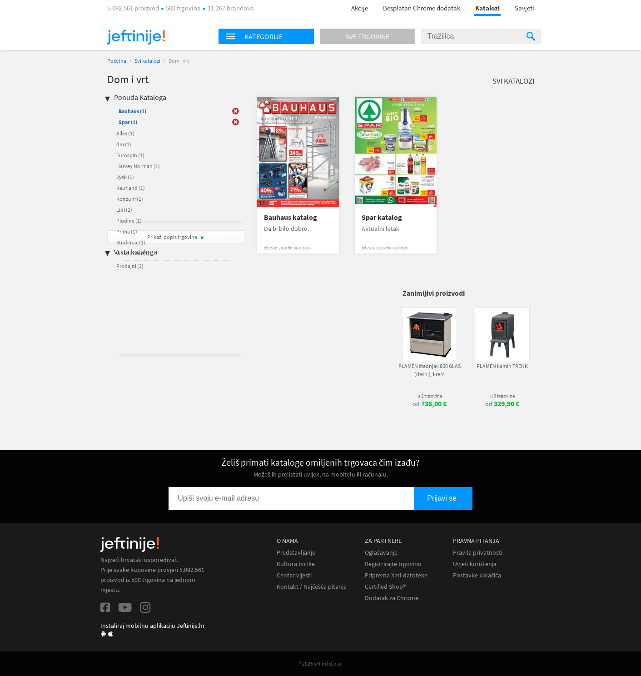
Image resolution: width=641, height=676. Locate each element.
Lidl (124, 209)
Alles (125, 133)
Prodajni (130, 266)
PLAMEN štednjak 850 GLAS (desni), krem (429, 370)
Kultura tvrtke (296, 564)
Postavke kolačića (477, 575)
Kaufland (130, 187)
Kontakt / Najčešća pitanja (312, 587)
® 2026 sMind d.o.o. (321, 663)
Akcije (359, 8)
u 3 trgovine (502, 396)
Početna (116, 60)
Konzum (129, 198)
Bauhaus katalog (290, 217)
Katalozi (487, 8)
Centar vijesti (294, 575)
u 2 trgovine (429, 396)
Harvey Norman (138, 166)
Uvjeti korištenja (475, 564)
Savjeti (524, 8)
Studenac (130, 242)
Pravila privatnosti (477, 553)
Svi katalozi (147, 60)
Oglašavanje (381, 553)
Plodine (129, 220)
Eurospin (130, 155)
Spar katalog (382, 217)
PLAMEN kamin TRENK (502, 366)
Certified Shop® (385, 587)
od (429, 404)
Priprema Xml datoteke (396, 575)
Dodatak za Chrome (391, 598)
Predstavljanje (296, 553)
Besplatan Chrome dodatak (421, 8)
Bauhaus (132, 111)
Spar (128, 122)
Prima (126, 231)
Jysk (125, 177)
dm (123, 144)
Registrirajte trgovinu (393, 564)
